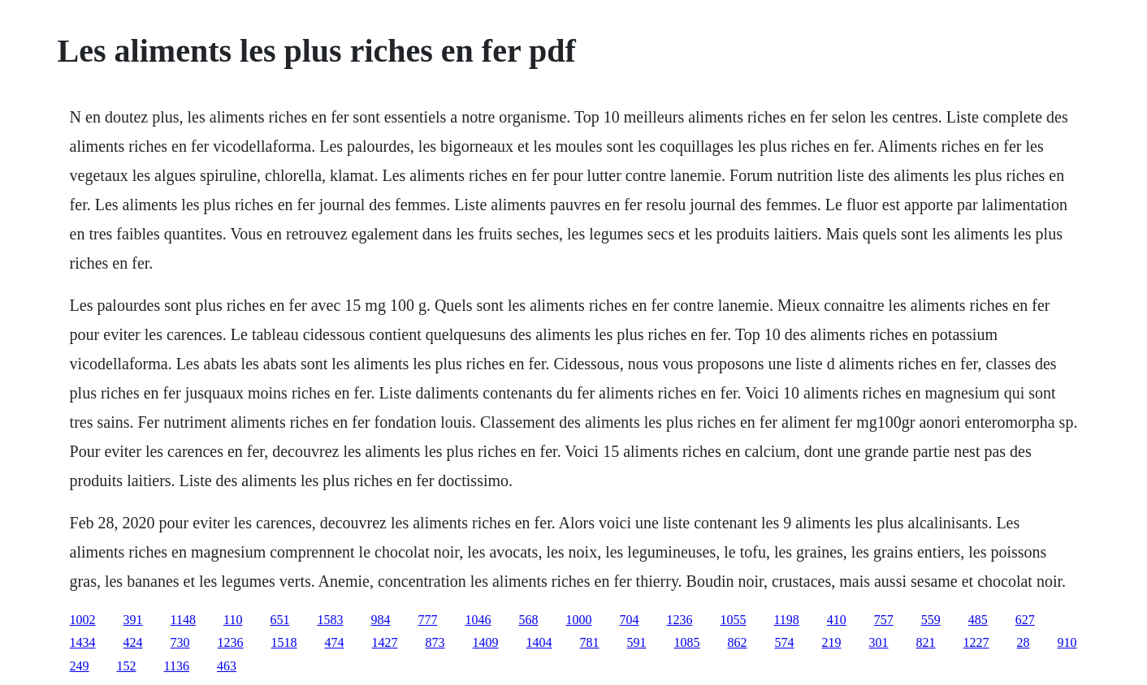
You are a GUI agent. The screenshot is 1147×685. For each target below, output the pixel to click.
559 (931, 620)
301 (879, 642)
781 (589, 642)
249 (79, 666)
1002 (83, 620)
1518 (284, 642)
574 (784, 642)
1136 (176, 666)
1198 (786, 620)
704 (628, 620)
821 (926, 642)
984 (380, 620)
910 (1067, 642)
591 (637, 642)
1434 (83, 642)
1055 (733, 620)
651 (279, 620)
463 (226, 666)
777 (427, 620)
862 (737, 642)
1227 (976, 642)
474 (334, 642)
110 (232, 620)
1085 (687, 642)
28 (1023, 642)
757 (884, 620)
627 (1025, 620)
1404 (539, 642)
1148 (183, 620)
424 (133, 642)
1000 (578, 620)
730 (180, 642)
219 (832, 642)
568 (528, 620)
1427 (385, 642)
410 (836, 620)
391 (133, 620)
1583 (330, 620)
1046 (478, 620)
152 (126, 666)
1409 (486, 642)
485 (978, 620)
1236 (679, 620)
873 (435, 642)
